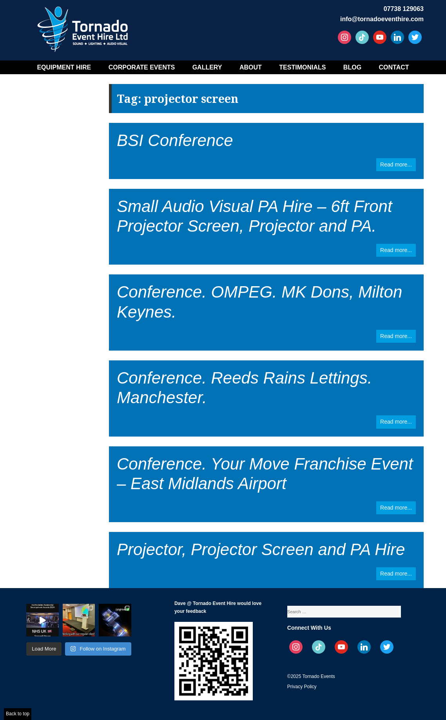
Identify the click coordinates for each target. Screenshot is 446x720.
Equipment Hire (64, 67)
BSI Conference (175, 140)
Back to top (17, 713)
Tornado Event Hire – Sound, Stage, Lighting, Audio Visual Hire (84, 26)
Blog (352, 67)
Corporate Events (142, 67)
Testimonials (302, 67)
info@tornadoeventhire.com (382, 19)
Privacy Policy (302, 686)
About (250, 67)
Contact (394, 67)
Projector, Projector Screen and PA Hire (261, 549)
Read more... (396, 164)
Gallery (207, 67)
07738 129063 (404, 8)
